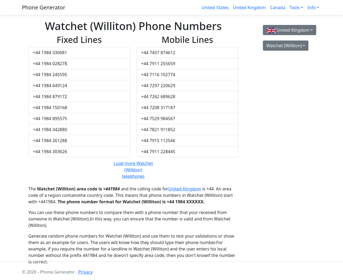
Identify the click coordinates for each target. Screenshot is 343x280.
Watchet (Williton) (284, 46)
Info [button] (311, 7)
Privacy (85, 272)
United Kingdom (249, 7)
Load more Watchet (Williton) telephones (133, 169)
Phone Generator (43, 7)
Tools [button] (294, 7)
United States (215, 7)
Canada (277, 7)
